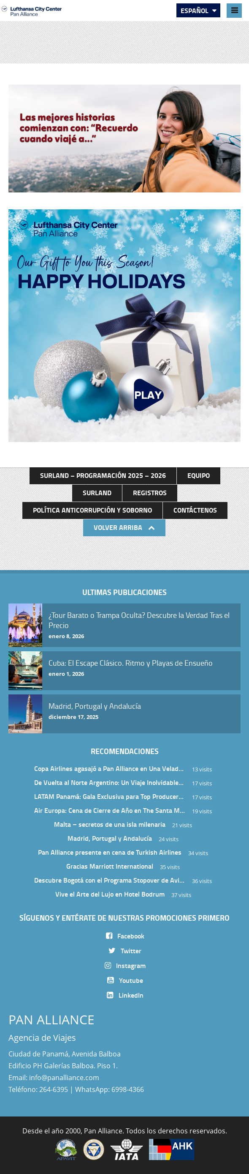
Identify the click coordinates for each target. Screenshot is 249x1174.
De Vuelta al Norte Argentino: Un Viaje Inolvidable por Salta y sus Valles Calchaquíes (109, 782)
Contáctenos (195, 510)
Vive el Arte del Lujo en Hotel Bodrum (110, 894)
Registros (150, 492)
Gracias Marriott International (109, 866)
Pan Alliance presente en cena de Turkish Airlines (109, 852)
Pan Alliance (103, 1131)
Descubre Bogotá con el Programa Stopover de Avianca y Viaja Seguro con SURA (109, 880)
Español (195, 10)
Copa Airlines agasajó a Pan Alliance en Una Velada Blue (109, 768)
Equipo (198, 475)
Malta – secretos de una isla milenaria (109, 824)
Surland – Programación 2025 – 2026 (103, 475)
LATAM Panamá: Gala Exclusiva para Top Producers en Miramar (109, 796)
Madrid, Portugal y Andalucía (110, 838)
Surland (97, 492)
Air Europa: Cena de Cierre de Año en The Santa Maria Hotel (109, 810)
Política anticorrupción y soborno (92, 510)
